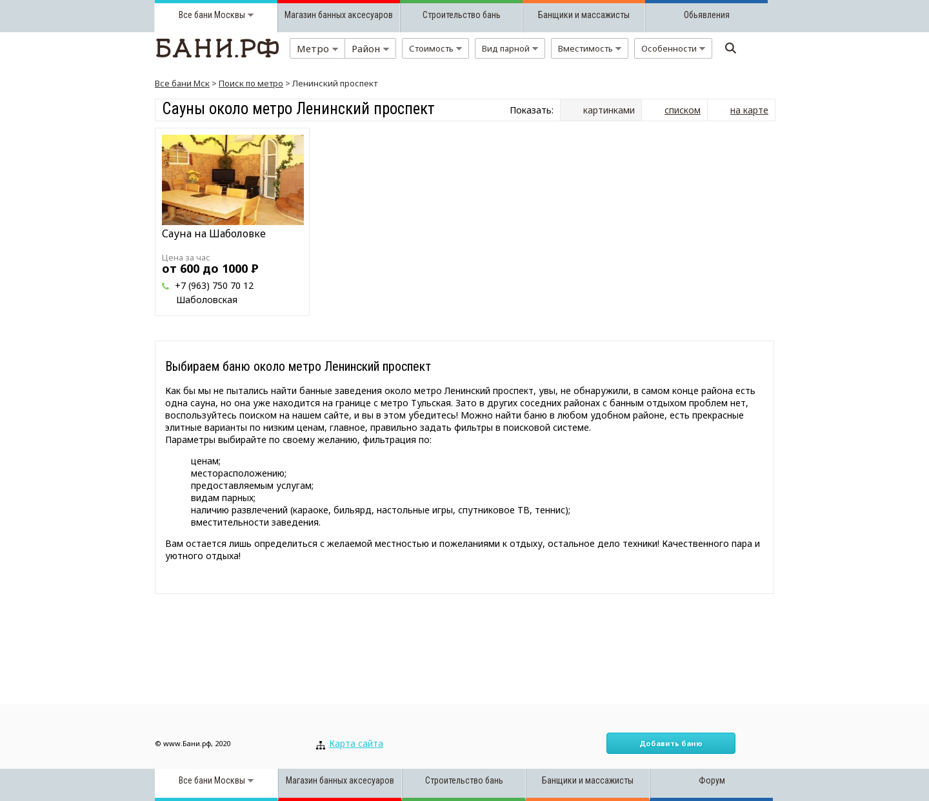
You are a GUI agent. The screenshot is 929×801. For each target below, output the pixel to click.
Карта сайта (356, 743)
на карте (749, 110)
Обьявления (707, 15)
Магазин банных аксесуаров (339, 15)
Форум (712, 780)
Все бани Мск (182, 83)
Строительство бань (462, 15)
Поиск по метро (251, 83)
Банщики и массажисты (584, 15)
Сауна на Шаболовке (214, 233)
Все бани (195, 15)
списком (682, 110)
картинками (609, 110)
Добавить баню (671, 743)
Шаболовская (206, 299)
